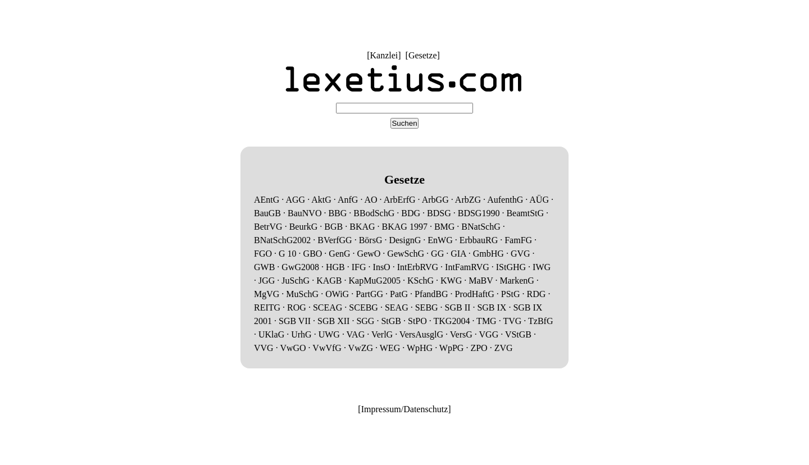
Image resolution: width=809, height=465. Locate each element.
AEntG (266, 199)
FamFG (518, 240)
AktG (321, 199)
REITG (267, 307)
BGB (333, 226)
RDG (536, 294)
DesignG (405, 240)
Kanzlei (384, 55)
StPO (417, 321)
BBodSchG (373, 213)
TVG (512, 321)
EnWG (440, 240)
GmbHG (488, 253)
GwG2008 (300, 267)
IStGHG (511, 267)
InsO (381, 267)
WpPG (451, 348)
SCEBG (363, 307)
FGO (263, 253)
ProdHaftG (474, 294)
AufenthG (505, 199)
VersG (461, 334)
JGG (266, 280)
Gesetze (422, 55)
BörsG (371, 240)
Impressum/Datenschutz (404, 409)
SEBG (426, 307)
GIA (458, 253)
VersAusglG (421, 334)
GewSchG (405, 253)
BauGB (267, 213)
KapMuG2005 (374, 280)
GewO (369, 253)
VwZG (360, 348)
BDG (410, 213)
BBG (337, 213)
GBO (312, 253)
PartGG (369, 294)
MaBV (481, 280)
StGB (391, 321)
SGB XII (333, 321)
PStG (510, 294)
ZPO (478, 348)
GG (437, 253)
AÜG (539, 199)
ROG (296, 307)
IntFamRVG (467, 267)
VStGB (518, 334)
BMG (444, 226)
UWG (329, 334)
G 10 (288, 253)
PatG (399, 294)
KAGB (329, 280)
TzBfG (540, 321)
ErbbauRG (479, 240)
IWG (542, 267)
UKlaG (271, 334)
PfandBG (431, 294)
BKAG (362, 226)
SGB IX (491, 307)
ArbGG (435, 199)
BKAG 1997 (405, 226)
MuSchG (302, 294)
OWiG (337, 294)
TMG (486, 321)
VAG (356, 334)
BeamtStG (525, 213)
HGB (335, 267)
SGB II (458, 307)
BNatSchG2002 (282, 240)
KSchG (420, 280)
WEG (390, 348)
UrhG (301, 334)
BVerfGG (334, 240)
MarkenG (517, 280)
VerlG (382, 334)
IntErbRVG (417, 267)
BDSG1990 (479, 213)
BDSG (439, 213)
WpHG (420, 348)
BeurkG (303, 226)
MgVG (266, 294)
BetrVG (268, 226)
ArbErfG (400, 199)
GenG (339, 253)
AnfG (348, 199)
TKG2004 (452, 321)
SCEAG (327, 307)
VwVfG (327, 348)
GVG (520, 253)
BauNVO (304, 213)
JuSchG (295, 280)
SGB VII (295, 321)
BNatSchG (480, 226)
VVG (264, 348)
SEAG (396, 307)
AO (371, 199)
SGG (365, 321)
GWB (264, 267)
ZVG (503, 348)
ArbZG (468, 199)
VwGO (293, 348)
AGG (295, 199)
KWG (451, 280)
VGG (489, 334)
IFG (359, 267)
